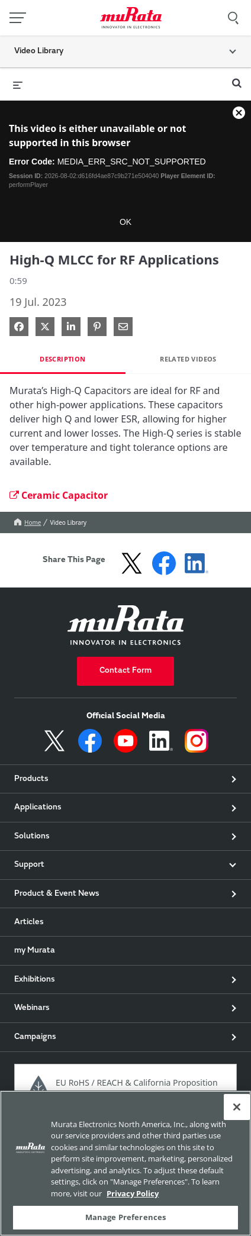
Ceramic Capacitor (58, 495)
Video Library (68, 522)
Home (27, 522)
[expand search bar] (237, 78)
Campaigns (35, 1037)
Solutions (32, 836)
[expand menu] (17, 84)
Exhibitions (34, 980)
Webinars (32, 1008)
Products (31, 779)
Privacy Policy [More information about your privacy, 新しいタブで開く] (133, 1193)
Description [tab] (62, 358)
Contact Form (125, 671)
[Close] (237, 1107)
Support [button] (29, 865)
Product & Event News (56, 894)
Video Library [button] (38, 51)
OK (125, 222)
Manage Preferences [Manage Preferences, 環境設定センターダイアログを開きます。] (125, 1217)
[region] (125, 1163)
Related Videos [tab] (188, 358)
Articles (29, 922)
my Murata (34, 951)
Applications (38, 807)
